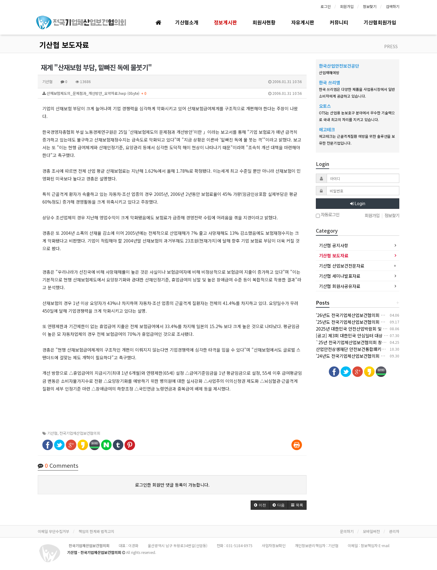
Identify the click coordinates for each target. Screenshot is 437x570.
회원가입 (347, 6)
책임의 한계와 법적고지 (96, 531)
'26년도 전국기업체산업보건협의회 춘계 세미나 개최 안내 (368, 315)
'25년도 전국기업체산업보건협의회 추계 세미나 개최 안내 (368, 322)
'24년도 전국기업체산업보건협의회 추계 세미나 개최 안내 (368, 356)
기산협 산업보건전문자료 (341, 266)
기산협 (52, 433)
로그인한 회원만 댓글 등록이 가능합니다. (172, 485)
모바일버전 (371, 531)
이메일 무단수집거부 (53, 531)
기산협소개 (186, 22)
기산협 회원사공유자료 (339, 286)
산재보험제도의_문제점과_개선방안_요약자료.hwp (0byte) (172, 93)
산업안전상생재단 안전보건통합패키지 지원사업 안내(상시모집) (373, 349)
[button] (260, 505)
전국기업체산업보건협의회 (79, 433)
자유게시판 (302, 22)
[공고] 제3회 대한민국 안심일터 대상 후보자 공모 (360, 335)
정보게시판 (225, 22)
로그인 (325, 6)
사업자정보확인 (274, 545)
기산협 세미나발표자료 (339, 276)
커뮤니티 (339, 22)
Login (357, 203)
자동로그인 (327, 215)
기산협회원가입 (380, 22)
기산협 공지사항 (333, 245)
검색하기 (392, 6)
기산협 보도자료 (64, 44)
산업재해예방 (329, 72)
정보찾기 (369, 6)
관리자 (394, 531)
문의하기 (347, 531)
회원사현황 (264, 22)
